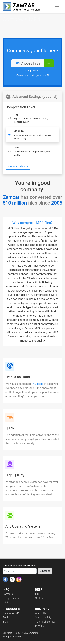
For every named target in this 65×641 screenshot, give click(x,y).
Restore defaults (18, 166)
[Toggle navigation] (57, 6)
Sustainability (43, 617)
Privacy (39, 625)
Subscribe (45, 571)
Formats (8, 594)
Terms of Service (45, 621)
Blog (5, 621)
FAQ (37, 594)
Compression (11, 598)
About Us (40, 613)
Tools (6, 617)
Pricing (7, 602)
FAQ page (37, 383)
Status (39, 598)
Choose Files (28, 63)
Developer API (11, 613)
